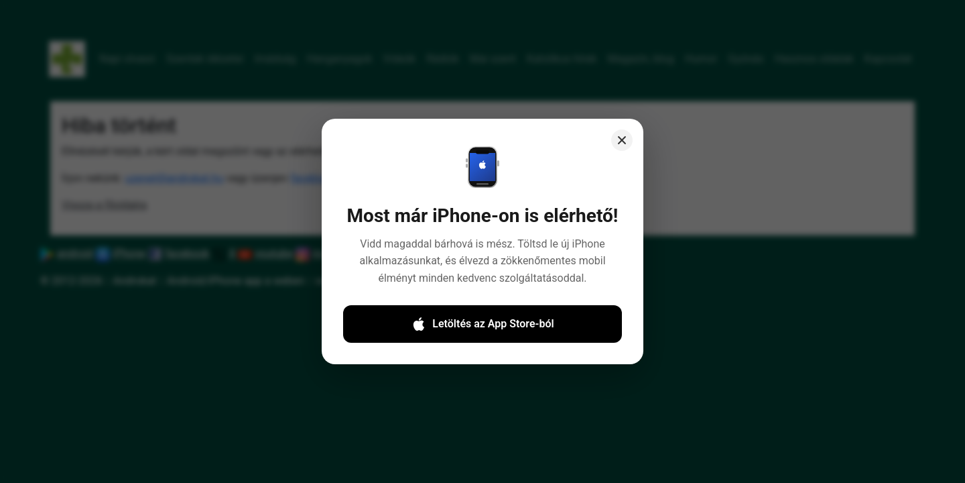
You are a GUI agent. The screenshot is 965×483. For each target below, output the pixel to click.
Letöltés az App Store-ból (482, 334)
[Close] (618, 154)
